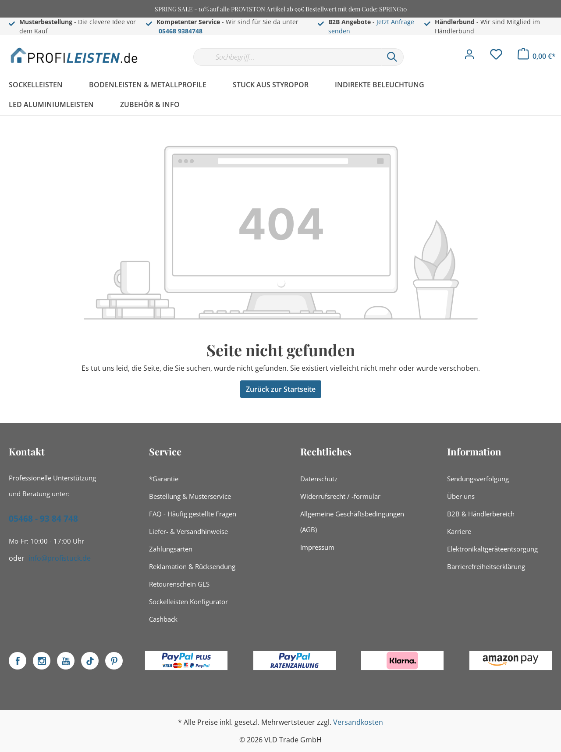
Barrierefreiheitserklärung (486, 566)
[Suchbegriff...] (287, 57)
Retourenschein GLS (179, 584)
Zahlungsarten (170, 548)
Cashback (163, 619)
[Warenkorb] (536, 56)
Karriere (459, 531)
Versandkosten (358, 722)
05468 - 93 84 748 (43, 518)
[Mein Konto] (469, 56)
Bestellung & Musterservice (190, 496)
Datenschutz (318, 478)
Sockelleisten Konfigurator (188, 601)
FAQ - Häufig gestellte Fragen (192, 513)
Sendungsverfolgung (478, 478)
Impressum (317, 547)
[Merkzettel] (496, 56)
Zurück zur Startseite (281, 389)
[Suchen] (392, 57)
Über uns (461, 496)
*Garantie (163, 478)
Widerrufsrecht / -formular (340, 496)
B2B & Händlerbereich (481, 513)
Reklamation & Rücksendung (192, 566)
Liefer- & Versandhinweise (188, 531)
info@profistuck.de (59, 558)
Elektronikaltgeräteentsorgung (492, 548)
